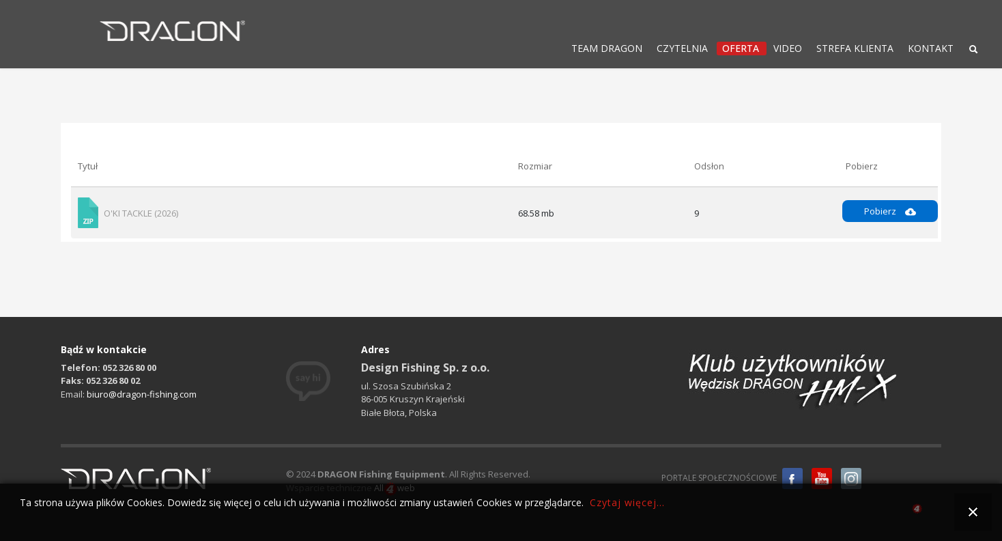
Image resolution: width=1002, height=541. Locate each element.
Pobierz (890, 211)
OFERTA (740, 48)
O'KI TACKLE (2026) (141, 213)
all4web (917, 510)
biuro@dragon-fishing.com (142, 394)
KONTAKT (931, 48)
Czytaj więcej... (627, 502)
